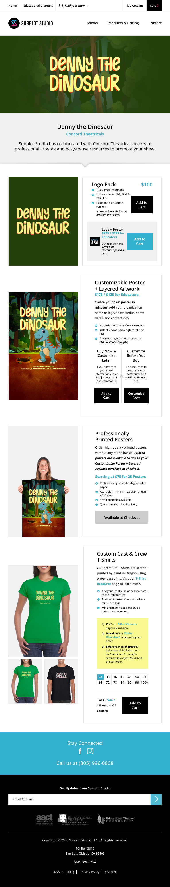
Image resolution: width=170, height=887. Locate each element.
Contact (110, 871)
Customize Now (136, 395)
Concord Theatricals (85, 134)
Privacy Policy (89, 871)
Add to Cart (142, 204)
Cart (154, 6)
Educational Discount (38, 6)
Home (12, 6)
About (58, 871)
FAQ (71, 871)
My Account (135, 6)
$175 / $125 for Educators (117, 294)
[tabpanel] (43, 610)
